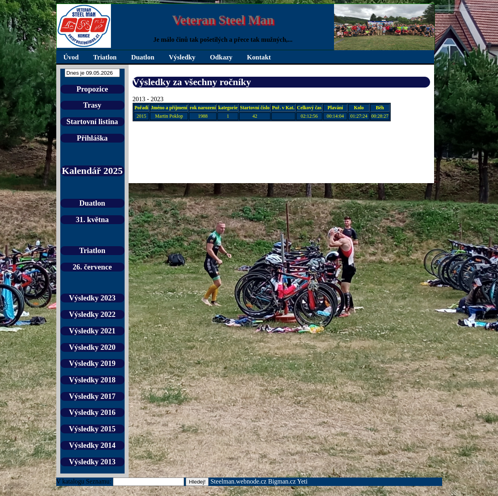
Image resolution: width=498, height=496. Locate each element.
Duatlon (142, 57)
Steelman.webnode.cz (238, 481)
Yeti (302, 481)
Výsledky (182, 57)
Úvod (71, 57)
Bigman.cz (282, 481)
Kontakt (259, 57)
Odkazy (221, 57)
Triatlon (105, 57)
